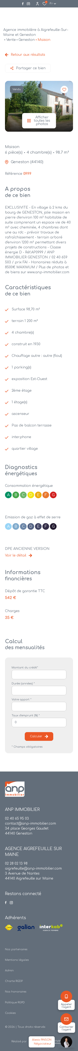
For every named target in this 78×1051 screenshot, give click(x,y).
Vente (11, 40)
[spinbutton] (39, 722)
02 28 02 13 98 (16, 863)
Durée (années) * (23, 683)
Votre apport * (21, 699)
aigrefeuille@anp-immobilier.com (33, 868)
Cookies (10, 1013)
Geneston (27, 40)
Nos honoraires (15, 991)
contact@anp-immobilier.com (30, 823)
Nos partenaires (16, 949)
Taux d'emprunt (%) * (26, 715)
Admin (9, 970)
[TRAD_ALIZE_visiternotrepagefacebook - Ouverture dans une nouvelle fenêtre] (23, 3)
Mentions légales (17, 960)
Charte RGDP (14, 981)
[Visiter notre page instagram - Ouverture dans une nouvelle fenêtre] (28, 3)
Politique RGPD (15, 1002)
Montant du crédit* (25, 667)
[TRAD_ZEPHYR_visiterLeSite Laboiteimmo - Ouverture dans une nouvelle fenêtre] (47, 1041)
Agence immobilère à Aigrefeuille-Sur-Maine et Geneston (35, 32)
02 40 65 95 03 (17, 818)
